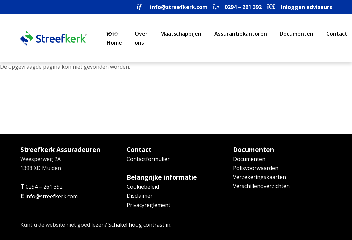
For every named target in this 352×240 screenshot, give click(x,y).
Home (114, 38)
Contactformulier (148, 159)
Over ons (141, 38)
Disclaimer (140, 195)
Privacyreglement (148, 205)
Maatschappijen (180, 33)
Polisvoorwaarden (255, 168)
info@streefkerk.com (179, 7)
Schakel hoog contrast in (139, 224)
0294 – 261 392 (243, 7)
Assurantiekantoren (240, 33)
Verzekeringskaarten (259, 177)
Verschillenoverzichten (261, 186)
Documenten (296, 33)
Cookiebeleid (143, 186)
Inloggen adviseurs (306, 7)
